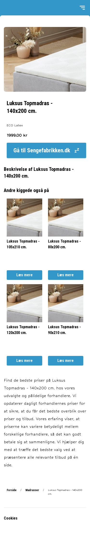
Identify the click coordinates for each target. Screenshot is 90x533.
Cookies (11, 518)
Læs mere (24, 275)
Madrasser (32, 490)
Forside (12, 490)
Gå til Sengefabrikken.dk (46, 150)
